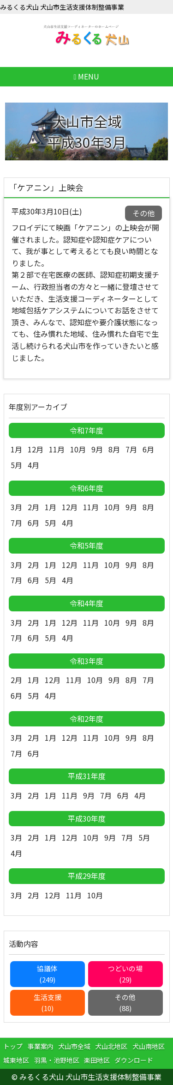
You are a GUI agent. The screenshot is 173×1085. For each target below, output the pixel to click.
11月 (57, 449)
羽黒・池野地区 (56, 1060)
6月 (148, 449)
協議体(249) (47, 973)
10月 (78, 449)
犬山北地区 (111, 1046)
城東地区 (16, 1060)
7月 (131, 449)
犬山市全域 (74, 1046)
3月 (16, 506)
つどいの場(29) (125, 973)
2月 (33, 506)
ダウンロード (133, 1060)
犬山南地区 (148, 1046)
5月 (16, 464)
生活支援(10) (47, 1002)
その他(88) (125, 1002)
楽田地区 (97, 1060)
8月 (114, 449)
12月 (35, 449)
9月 (97, 449)
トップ (13, 1046)
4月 (33, 464)
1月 (16, 449)
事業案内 (41, 1046)
